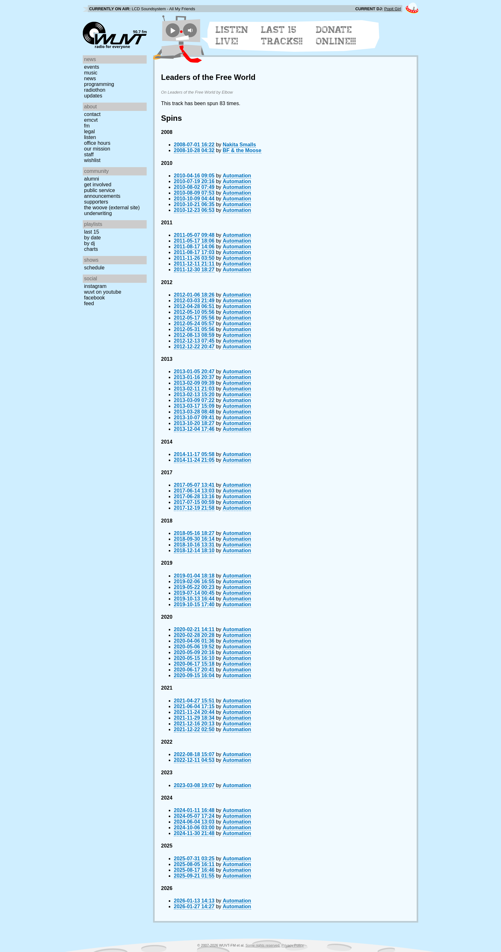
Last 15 (91, 232)
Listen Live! (232, 35)
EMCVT (91, 120)
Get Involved (97, 184)
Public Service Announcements (102, 193)
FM (87, 125)
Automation (237, 175)
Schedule (94, 267)
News (90, 78)
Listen (90, 137)
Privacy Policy (292, 945)
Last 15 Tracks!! (282, 35)
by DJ (89, 243)
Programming (99, 84)
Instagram (95, 286)
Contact (92, 114)
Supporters (96, 202)
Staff (89, 154)
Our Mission (97, 148)
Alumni (91, 179)
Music (90, 72)
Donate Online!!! (336, 35)
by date (92, 237)
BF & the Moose (242, 150)
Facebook (94, 297)
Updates (93, 95)
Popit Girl (392, 8)
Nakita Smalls (239, 144)
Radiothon (94, 90)
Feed (89, 303)
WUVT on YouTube (102, 292)
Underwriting (98, 213)
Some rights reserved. (262, 945)
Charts (91, 249)
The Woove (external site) (112, 207)
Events (91, 67)
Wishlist (92, 160)
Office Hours (97, 143)
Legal (89, 131)
